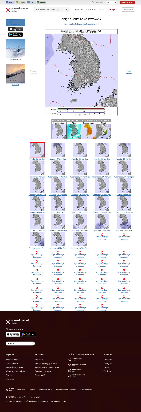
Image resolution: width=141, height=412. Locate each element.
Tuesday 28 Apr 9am (102, 159)
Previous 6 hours (33, 72)
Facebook (107, 359)
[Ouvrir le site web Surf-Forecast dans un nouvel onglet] (10, 2)
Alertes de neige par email (46, 363)
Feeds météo (40, 375)
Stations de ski (12, 359)
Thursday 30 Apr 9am (58, 195)
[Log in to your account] (128, 10)
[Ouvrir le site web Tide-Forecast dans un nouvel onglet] (31, 2)
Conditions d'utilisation (14, 401)
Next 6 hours (129, 72)
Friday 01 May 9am (37, 212)
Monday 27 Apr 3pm (37, 159)
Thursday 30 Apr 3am (37, 195)
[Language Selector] (20, 344)
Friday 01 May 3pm (58, 212)
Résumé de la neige (14, 367)
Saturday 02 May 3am (102, 212)
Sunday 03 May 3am (80, 230)
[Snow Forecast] (17, 9)
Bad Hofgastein (15, 59)
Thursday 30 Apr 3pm (80, 195)
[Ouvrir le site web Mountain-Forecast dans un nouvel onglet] (21, 2)
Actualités (90, 9)
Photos (101, 9)
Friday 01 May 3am (124, 195)
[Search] (67, 9)
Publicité (21, 389)
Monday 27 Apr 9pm (58, 159)
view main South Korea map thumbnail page (81, 24)
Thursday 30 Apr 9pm (102, 195)
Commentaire (86, 389)
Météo (78, 9)
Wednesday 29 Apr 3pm (102, 177)
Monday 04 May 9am (79, 248)
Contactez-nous (45, 389)
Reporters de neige (43, 371)
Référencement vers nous (66, 389)
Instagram (107, 363)
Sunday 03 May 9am (102, 230)
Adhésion (39, 359)
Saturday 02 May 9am (124, 212)
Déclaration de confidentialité (37, 401)
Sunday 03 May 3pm (124, 230)
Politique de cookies (59, 401)
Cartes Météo (12, 363)
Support (31, 389)
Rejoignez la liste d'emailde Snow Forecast (13, 22)
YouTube (107, 371)
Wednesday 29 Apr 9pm (124, 177)
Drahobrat (15, 85)
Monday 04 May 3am (58, 248)
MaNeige (10, 379)
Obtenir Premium (127, 2)
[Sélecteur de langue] (111, 2)
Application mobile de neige (47, 367)
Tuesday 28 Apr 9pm (37, 177)
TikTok (106, 367)
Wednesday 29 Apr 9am (80, 177)
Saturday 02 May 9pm (58, 230)
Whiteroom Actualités (15, 371)
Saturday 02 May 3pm (37, 230)
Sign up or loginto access (102, 236)
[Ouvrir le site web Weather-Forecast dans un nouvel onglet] (41, 2)
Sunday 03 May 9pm (37, 248)
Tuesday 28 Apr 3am (80, 159)
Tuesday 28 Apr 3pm (124, 159)
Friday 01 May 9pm (79, 212)
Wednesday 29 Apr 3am (58, 177)
